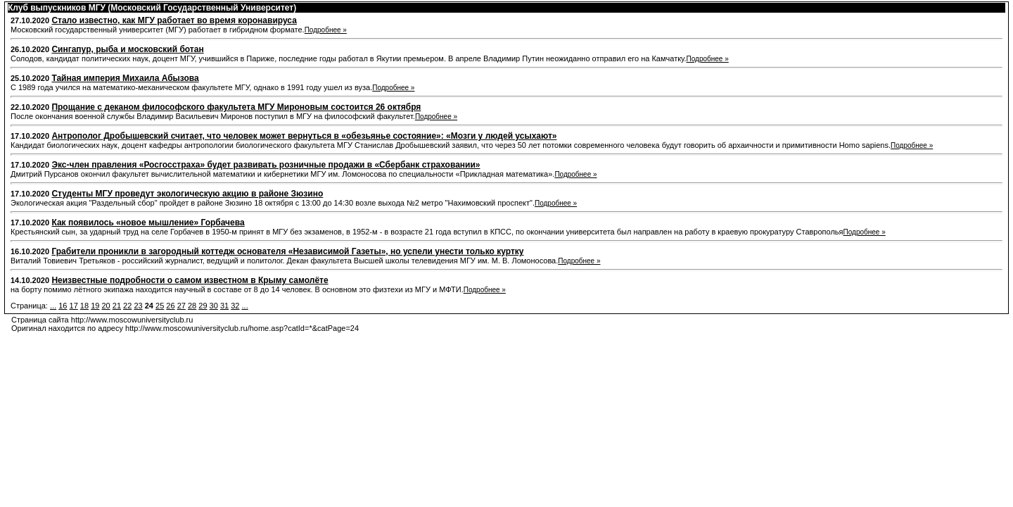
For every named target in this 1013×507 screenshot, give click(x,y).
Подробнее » (326, 30)
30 (214, 305)
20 (105, 305)
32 (235, 305)
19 (95, 305)
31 (224, 305)
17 (74, 305)
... (53, 305)
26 (170, 305)
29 (202, 305)
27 (181, 305)
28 (192, 305)
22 (127, 305)
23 (138, 305)
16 (62, 305)
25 (159, 305)
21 (117, 305)
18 (84, 305)
